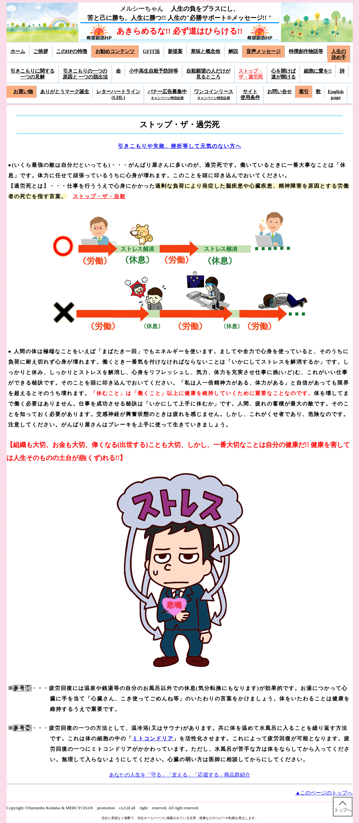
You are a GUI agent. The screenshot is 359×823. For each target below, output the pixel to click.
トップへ (342, 810)
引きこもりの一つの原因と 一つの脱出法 (85, 73)
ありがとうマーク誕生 (64, 91)
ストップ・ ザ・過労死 (250, 73)
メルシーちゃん (141, 8)
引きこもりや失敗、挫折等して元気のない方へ (179, 146)
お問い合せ (279, 91)
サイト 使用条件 (250, 94)
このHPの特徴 (72, 51)
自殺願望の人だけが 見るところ (208, 73)
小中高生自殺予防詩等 (153, 71)
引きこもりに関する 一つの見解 (32, 73)
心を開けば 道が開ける (283, 73)
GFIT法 (151, 51)
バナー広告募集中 (167, 94)
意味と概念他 (205, 51)
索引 (304, 91)
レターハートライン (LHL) (118, 94)
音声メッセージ (263, 51)
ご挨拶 (40, 51)
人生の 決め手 (338, 54)
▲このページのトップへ (324, 793)
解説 (233, 51)
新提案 (175, 51)
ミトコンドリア (152, 738)
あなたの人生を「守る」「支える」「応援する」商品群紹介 (179, 775)
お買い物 (21, 91)
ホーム (17, 51)
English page (336, 94)
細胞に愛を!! (318, 71)
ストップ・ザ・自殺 (99, 196)
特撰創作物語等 (306, 51)
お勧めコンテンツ (115, 51)
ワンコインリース (213, 94)
